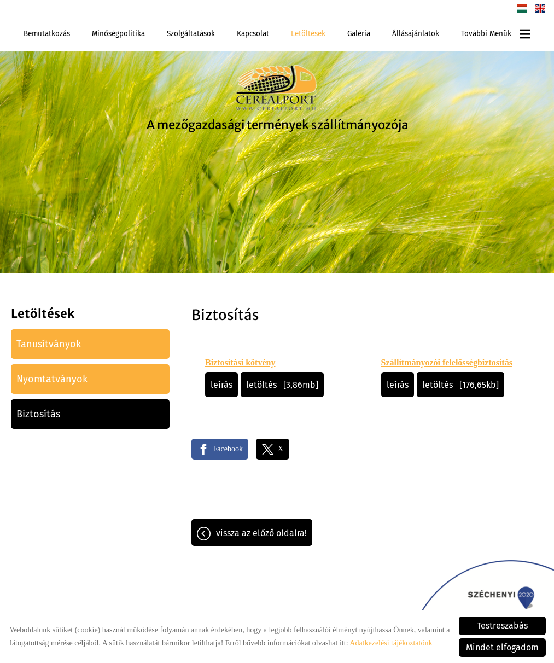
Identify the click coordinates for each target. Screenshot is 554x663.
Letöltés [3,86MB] (282, 385)
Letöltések (308, 33)
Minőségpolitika (118, 33)
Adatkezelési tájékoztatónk (390, 643)
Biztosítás (38, 414)
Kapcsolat (253, 33)
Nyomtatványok (52, 379)
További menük (495, 33)
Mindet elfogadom (502, 647)
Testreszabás (502, 625)
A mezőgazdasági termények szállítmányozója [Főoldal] (277, 124)
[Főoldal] (277, 89)
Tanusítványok (48, 344)
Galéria (358, 33)
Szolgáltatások (191, 33)
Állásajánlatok (415, 33)
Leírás (221, 385)
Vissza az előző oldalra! (261, 533)
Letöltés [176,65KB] (460, 385)
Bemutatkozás (47, 33)
